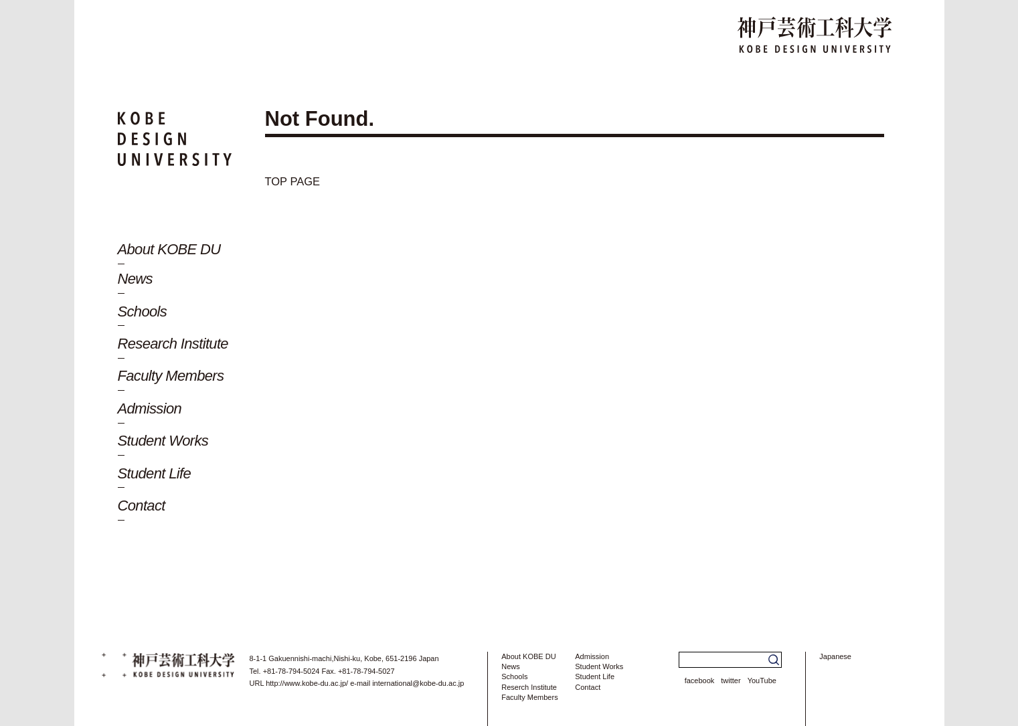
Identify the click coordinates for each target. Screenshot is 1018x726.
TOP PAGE (302, 180)
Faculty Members (171, 375)
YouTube (762, 680)
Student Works (163, 440)
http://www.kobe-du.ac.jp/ (307, 683)
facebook (700, 680)
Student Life (154, 473)
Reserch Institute (529, 687)
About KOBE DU (169, 249)
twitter (730, 680)
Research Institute (173, 343)
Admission (150, 408)
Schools (142, 311)
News (135, 278)
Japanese (835, 656)
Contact (141, 505)
